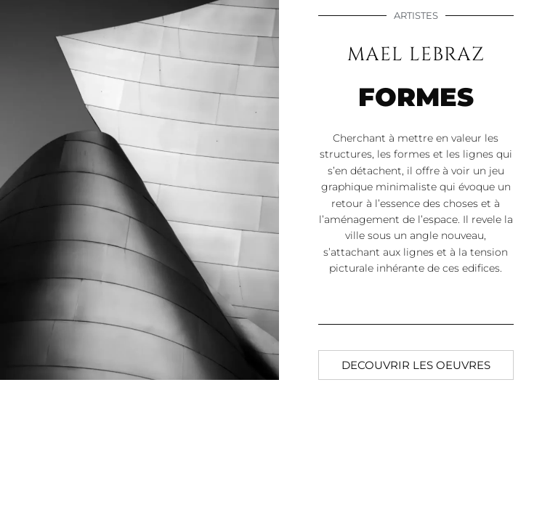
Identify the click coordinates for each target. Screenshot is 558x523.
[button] (416, 365)
